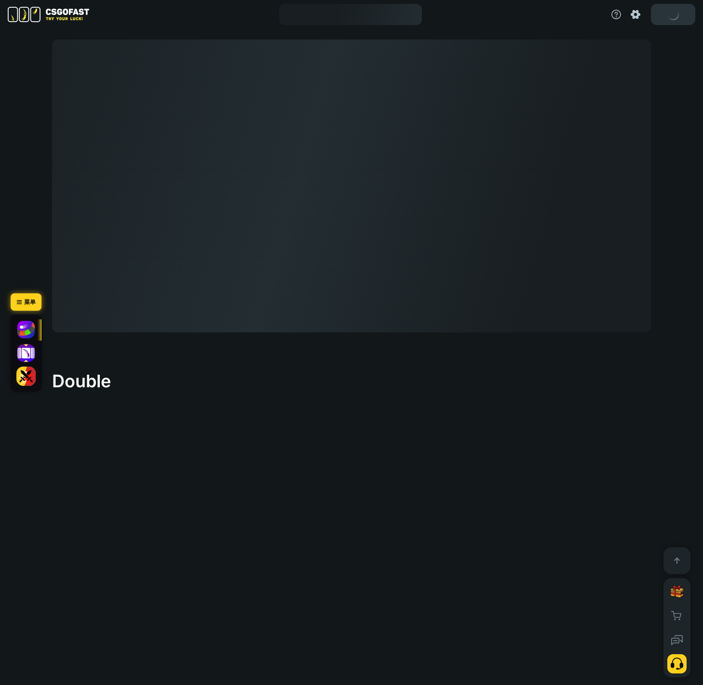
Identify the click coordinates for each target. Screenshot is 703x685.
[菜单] (26, 302)
